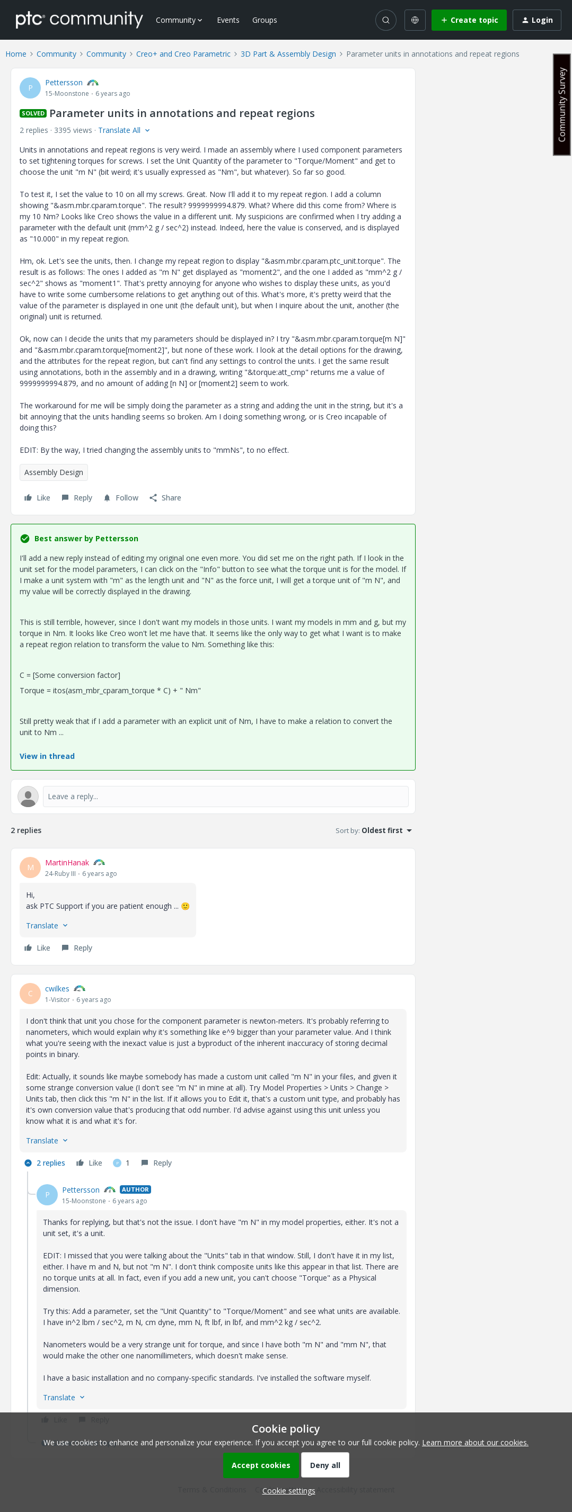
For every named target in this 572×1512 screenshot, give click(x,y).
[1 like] (121, 1163)
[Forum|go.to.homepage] (79, 19)
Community (56, 54)
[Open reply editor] (213, 796)
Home (16, 54)
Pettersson (64, 82)
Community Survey (562, 104)
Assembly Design (53, 472)
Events (228, 20)
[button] (469, 20)
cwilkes (57, 988)
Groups (264, 20)
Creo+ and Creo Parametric (183, 54)
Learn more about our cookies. (475, 1442)
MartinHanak (67, 862)
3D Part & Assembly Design (288, 54)
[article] (213, 906)
